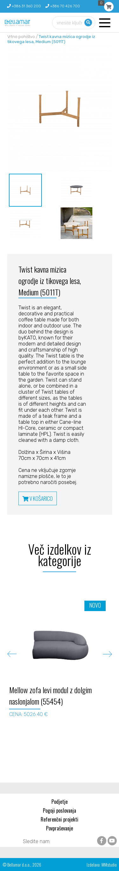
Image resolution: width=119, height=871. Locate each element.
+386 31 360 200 (24, 6)
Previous (12, 654)
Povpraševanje (59, 828)
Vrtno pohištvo (21, 36)
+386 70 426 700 (62, 6)
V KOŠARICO (38, 498)
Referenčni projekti (59, 819)
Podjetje (59, 801)
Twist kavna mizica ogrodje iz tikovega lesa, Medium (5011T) (51, 39)
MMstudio (109, 864)
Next (107, 654)
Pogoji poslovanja (59, 810)
